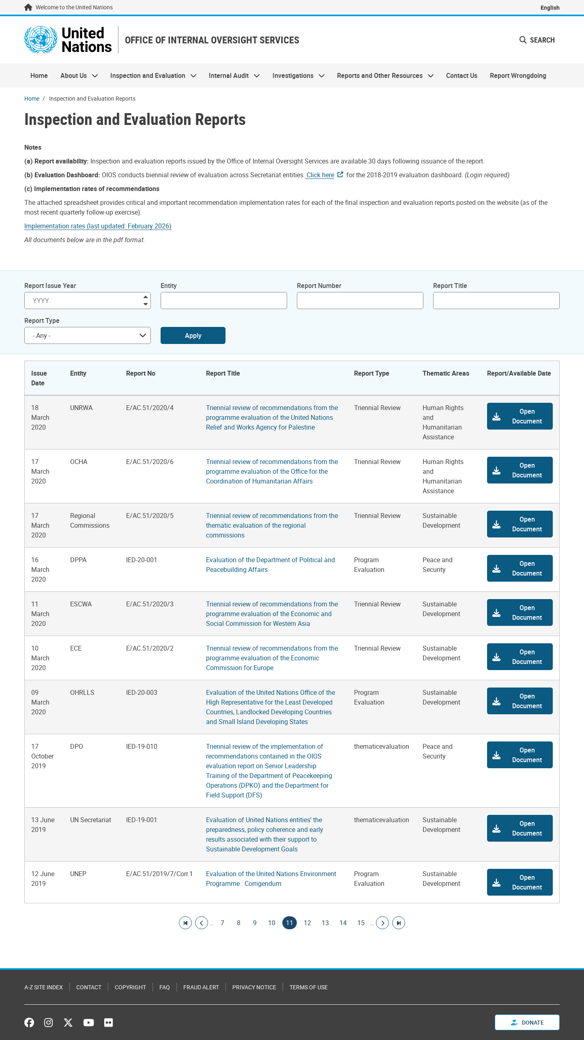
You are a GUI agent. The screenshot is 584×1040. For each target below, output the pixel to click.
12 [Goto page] (307, 922)
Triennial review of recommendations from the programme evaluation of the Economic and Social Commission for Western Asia (272, 614)
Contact (88, 987)
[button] (520, 416)
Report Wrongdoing (518, 75)
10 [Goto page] (271, 922)
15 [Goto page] (361, 922)
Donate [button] (527, 1022)
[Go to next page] (382, 922)
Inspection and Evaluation (150, 75)
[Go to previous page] (201, 922)
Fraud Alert (201, 987)
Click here (319, 174)
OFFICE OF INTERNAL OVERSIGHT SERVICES (212, 40)
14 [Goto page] (343, 922)
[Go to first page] (185, 922)
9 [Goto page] (254, 922)
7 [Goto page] (222, 922)
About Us (76, 75)
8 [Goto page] (238, 922)
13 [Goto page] (325, 922)
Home (39, 75)
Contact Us (461, 75)
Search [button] (537, 40)
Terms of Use (309, 987)
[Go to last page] (398, 922)
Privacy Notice (254, 987)
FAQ (164, 987)
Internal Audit (231, 75)
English (550, 7)
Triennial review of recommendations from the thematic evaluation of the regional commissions (272, 525)
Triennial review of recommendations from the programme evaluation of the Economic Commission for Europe (272, 658)
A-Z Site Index (43, 987)
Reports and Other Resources (382, 75)
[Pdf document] (103, 225)
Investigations (295, 75)
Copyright (130, 987)
